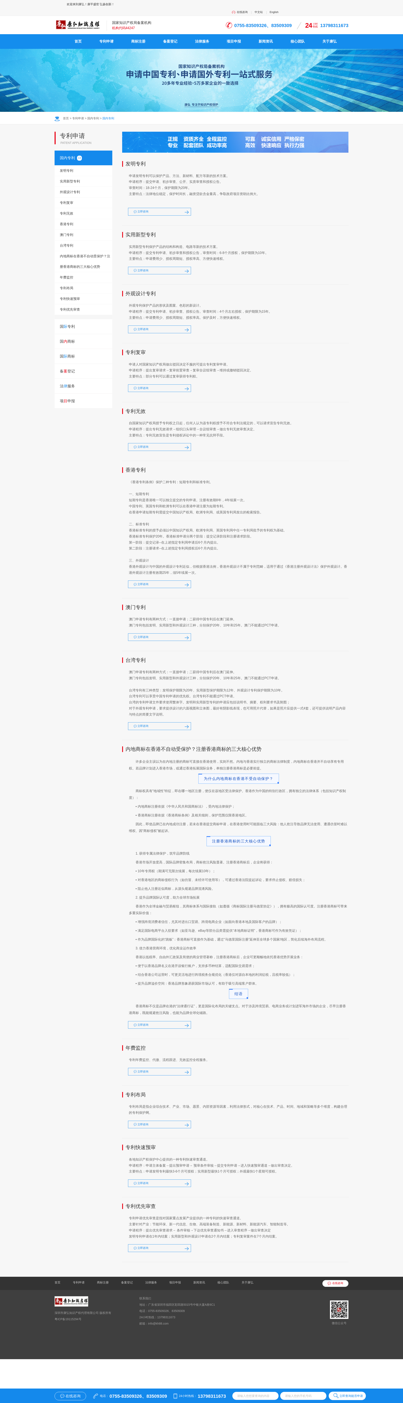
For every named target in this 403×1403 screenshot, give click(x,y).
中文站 (326, 4)
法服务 (67, 379)
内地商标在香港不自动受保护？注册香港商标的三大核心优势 (85, 254)
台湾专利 (66, 238)
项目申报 (234, 34)
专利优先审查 (70, 302)
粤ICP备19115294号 (68, 1359)
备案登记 (170, 34)
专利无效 (66, 206)
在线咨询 (308, 4)
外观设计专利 (70, 184)
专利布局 (66, 280)
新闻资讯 (266, 34)
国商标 (67, 334)
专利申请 (106, 34)
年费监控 (66, 270)
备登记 (67, 364)
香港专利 (66, 217)
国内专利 (93, 111)
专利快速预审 (70, 291)
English (343, 4)
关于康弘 (329, 34)
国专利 (67, 150)
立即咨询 (162, 208)
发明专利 (66, 163)
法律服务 (202, 34)
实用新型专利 (70, 174)
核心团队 (297, 34)
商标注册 (138, 34)
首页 (78, 34)
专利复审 (66, 195)
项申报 (67, 394)
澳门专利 (66, 227)
